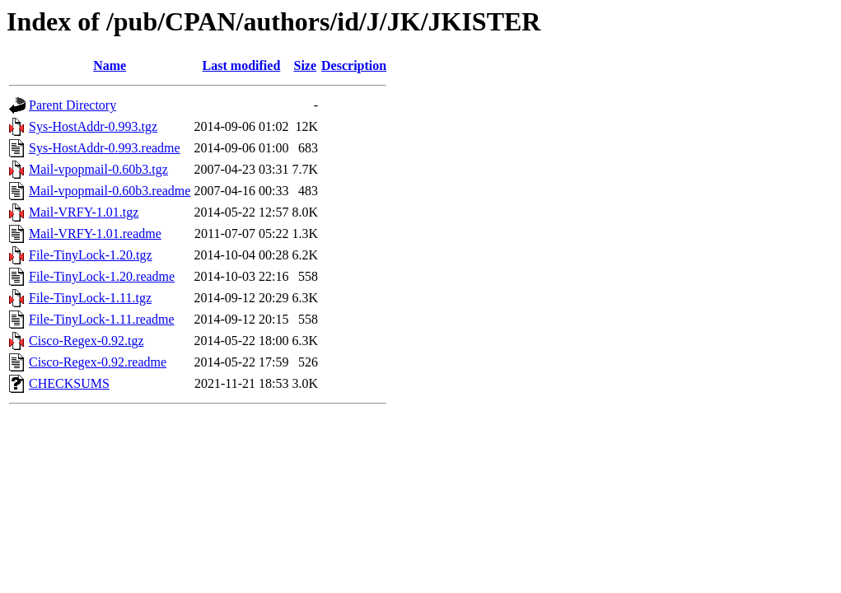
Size (305, 65)
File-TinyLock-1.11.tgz (90, 298)
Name (109, 65)
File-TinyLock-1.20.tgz (90, 255)
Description (353, 65)
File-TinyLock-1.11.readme (102, 319)
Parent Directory (72, 105)
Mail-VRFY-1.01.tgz (83, 212)
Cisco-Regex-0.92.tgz (86, 341)
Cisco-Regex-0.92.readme (97, 362)
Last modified (242, 65)
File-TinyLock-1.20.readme (102, 276)
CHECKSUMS (69, 383)
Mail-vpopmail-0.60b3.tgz (98, 169)
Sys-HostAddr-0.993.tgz (93, 126)
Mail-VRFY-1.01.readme (95, 233)
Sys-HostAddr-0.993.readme (104, 148)
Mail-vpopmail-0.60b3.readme (109, 191)
